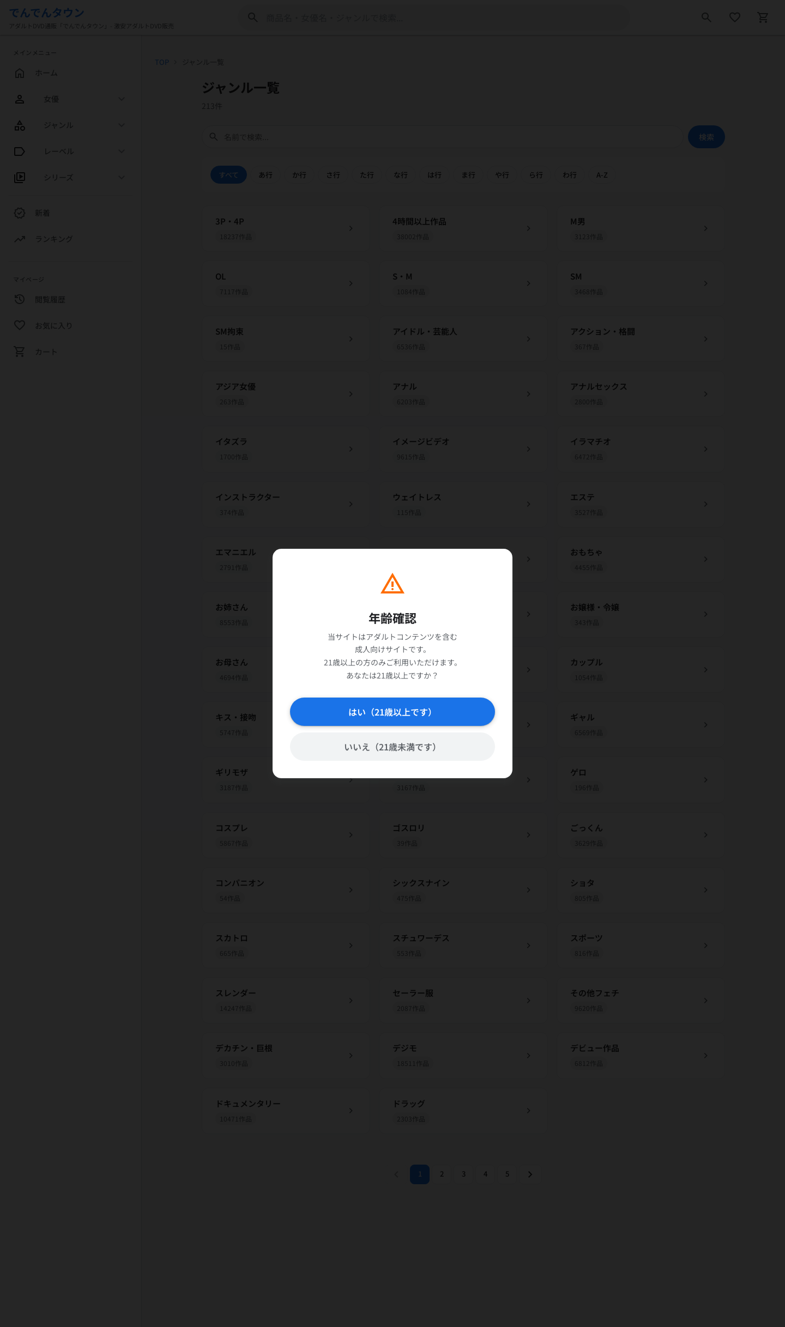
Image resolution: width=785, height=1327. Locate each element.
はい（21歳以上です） (392, 711)
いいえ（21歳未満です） (392, 746)
